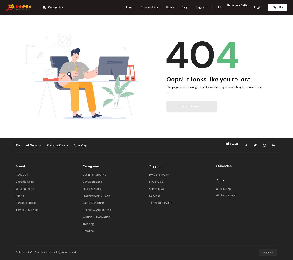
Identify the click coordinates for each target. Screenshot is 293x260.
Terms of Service (27, 210)
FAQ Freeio (156, 182)
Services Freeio (26, 203)
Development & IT (94, 182)
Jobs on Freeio (25, 189)
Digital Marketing (93, 203)
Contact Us (156, 189)
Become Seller (25, 182)
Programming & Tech (96, 196)
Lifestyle (88, 231)
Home (129, 7)
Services (155, 196)
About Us (22, 175)
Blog (185, 7)
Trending (88, 224)
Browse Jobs (150, 7)
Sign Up (277, 7)
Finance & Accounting (97, 210)
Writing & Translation (96, 217)
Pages (200, 7)
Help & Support (159, 175)
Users (170, 7)
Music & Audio (92, 189)
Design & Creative (94, 175)
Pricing (20, 196)
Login (257, 7)
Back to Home (192, 106)
